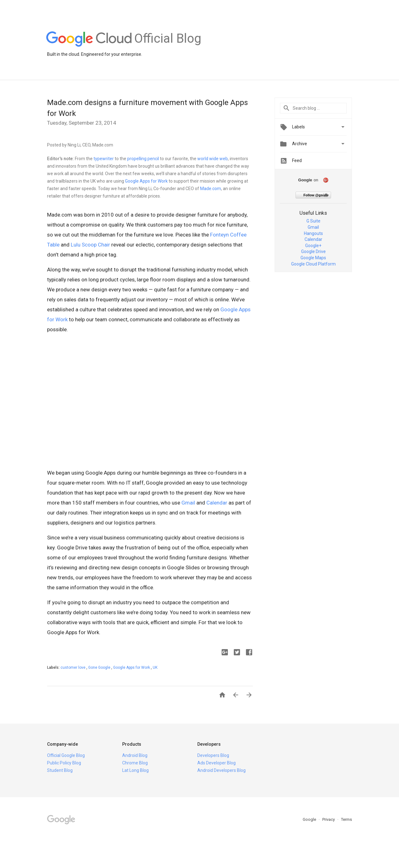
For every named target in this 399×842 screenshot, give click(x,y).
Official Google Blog (66, 755)
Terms (346, 819)
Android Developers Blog (221, 770)
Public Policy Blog (64, 762)
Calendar (216, 503)
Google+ (313, 245)
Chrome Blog (135, 762)
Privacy (329, 819)
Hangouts (313, 233)
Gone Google (99, 667)
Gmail (188, 503)
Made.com (210, 188)
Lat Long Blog (135, 770)
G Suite (313, 220)
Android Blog (134, 755)
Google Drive (313, 251)
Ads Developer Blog (216, 762)
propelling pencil (143, 158)
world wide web (212, 158)
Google (310, 819)
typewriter (104, 158)
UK (155, 667)
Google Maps (313, 257)
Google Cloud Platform (313, 263)
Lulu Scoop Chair (90, 245)
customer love (73, 667)
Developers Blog (213, 755)
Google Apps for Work (146, 181)
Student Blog (60, 770)
